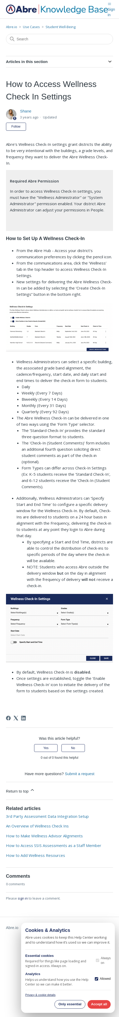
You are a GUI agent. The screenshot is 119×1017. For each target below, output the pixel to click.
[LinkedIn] (23, 718)
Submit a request (79, 773)
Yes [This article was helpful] (46, 748)
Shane (25, 111)
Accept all (99, 1004)
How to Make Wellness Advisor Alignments (44, 835)
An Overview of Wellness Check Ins (37, 825)
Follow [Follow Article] (16, 126)
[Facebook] (8, 718)
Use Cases (31, 26)
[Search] (59, 39)
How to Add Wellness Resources (35, 855)
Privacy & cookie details (40, 994)
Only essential (69, 1004)
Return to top (20, 790)
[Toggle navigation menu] (109, 3)
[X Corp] (16, 718)
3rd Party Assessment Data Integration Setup (47, 816)
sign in (23, 898)
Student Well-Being (61, 26)
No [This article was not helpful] (73, 748)
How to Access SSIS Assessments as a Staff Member (53, 845)
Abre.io (11, 26)
